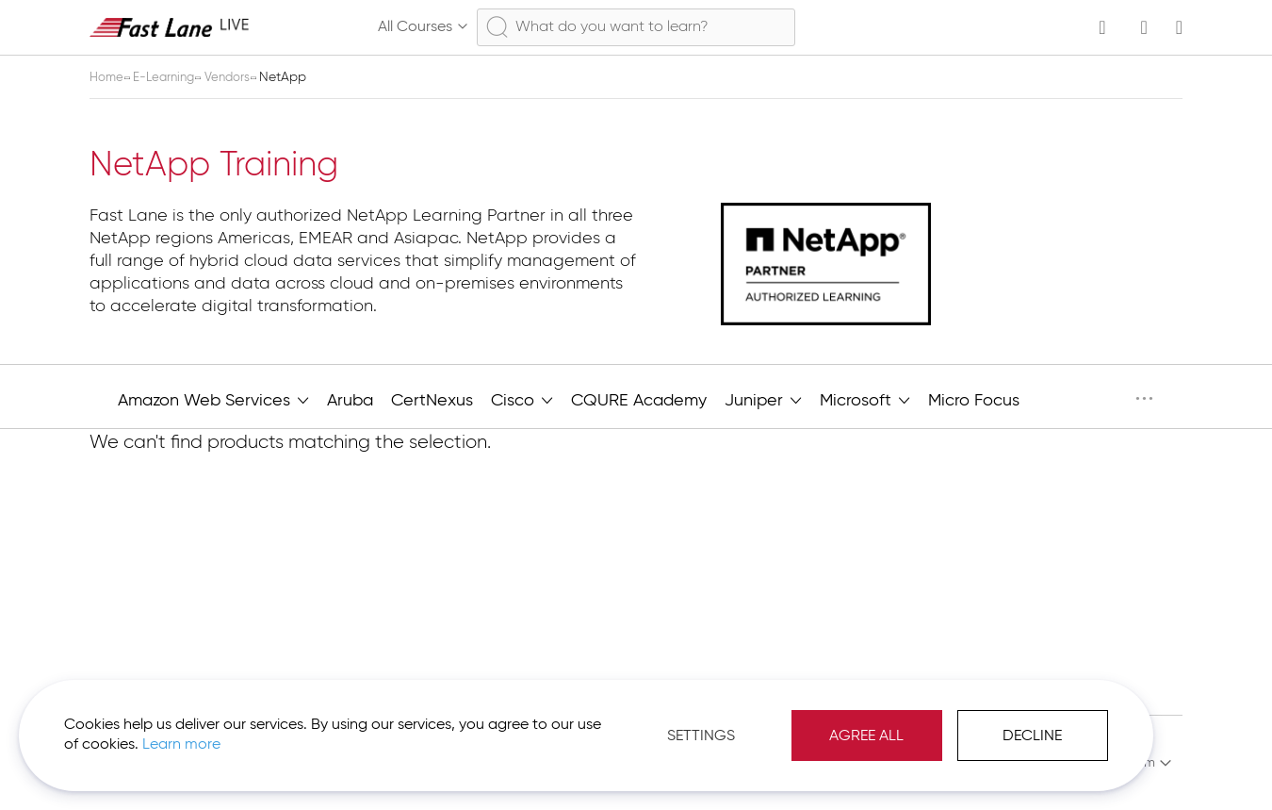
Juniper (763, 399)
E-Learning (170, 77)
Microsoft (865, 399)
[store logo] (170, 27)
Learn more (265, 733)
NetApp (1076, 399)
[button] (1105, 763)
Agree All (799, 725)
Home (109, 77)
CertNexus (432, 400)
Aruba (350, 400)
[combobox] (635, 27)
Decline (965, 725)
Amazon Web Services (213, 399)
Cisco (522, 399)
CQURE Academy (639, 400)
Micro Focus (973, 400)
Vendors (239, 77)
